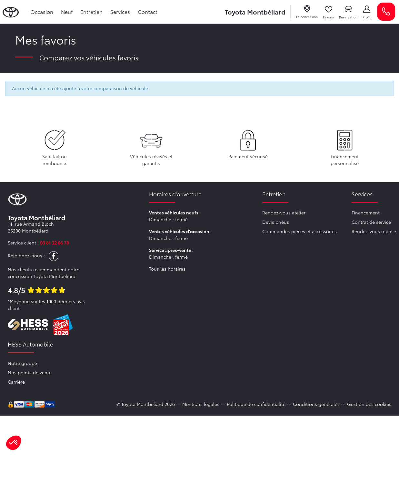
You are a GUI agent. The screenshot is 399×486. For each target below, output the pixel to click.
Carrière (16, 381)
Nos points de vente (30, 372)
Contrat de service (371, 222)
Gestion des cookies (369, 404)
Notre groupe (22, 363)
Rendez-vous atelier (283, 212)
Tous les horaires (167, 268)
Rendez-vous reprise (374, 231)
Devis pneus (275, 222)
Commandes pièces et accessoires (299, 231)
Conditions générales (316, 404)
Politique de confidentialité (256, 404)
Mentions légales (200, 404)
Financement (366, 212)
